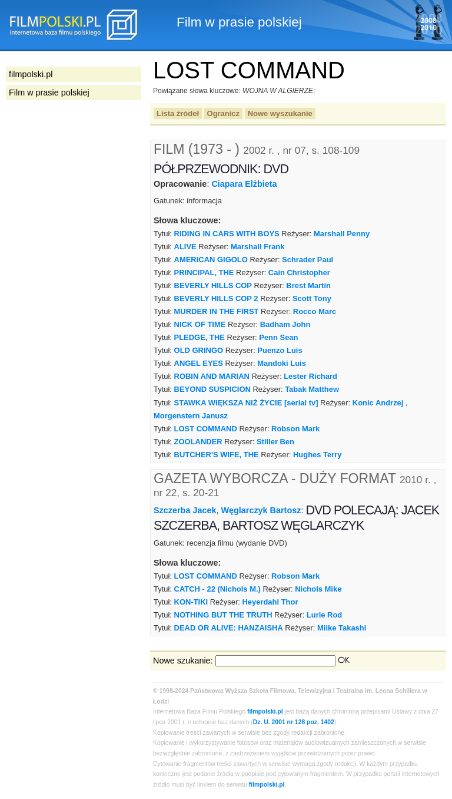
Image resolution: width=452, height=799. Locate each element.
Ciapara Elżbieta (244, 184)
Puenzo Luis (279, 350)
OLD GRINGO (198, 350)
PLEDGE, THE (199, 337)
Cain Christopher (299, 272)
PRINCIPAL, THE (204, 272)
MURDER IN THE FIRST (216, 311)
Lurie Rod (324, 614)
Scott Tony (312, 298)
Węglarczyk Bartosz (261, 510)
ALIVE (185, 246)
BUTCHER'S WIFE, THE (216, 454)
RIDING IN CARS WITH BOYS (227, 233)
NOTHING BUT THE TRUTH (223, 614)
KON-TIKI (191, 601)
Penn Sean (278, 337)
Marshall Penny (342, 233)
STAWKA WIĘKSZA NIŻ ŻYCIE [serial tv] (246, 402)
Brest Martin (308, 285)
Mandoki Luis (281, 363)
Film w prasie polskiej (49, 92)
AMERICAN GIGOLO (211, 259)
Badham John (285, 324)
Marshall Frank (257, 246)
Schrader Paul (307, 259)
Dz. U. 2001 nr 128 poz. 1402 (293, 722)
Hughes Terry (317, 454)
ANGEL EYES (198, 363)
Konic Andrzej (378, 402)
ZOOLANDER (198, 441)
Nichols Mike (318, 589)
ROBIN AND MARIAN (212, 376)
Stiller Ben (275, 441)
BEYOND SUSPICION (212, 389)
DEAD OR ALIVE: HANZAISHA (228, 627)
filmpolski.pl (265, 711)
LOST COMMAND (205, 428)
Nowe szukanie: (183, 660)
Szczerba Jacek (185, 510)
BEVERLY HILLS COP (213, 285)
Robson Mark (295, 428)
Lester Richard (310, 376)
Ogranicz (223, 113)
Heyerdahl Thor (270, 601)
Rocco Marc (314, 311)
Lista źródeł (178, 113)
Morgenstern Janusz (191, 415)
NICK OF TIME (200, 324)
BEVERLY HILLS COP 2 (216, 298)
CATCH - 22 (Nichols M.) (217, 589)
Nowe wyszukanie (280, 113)
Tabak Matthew (312, 389)
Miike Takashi (341, 627)
